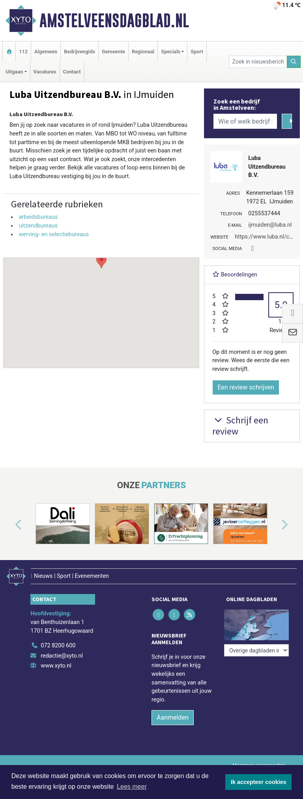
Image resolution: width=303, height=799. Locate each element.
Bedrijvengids (79, 52)
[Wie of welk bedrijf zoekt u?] (245, 121)
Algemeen (45, 52)
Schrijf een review (240, 426)
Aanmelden (173, 717)
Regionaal (143, 52)
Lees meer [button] (132, 786)
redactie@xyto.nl (62, 655)
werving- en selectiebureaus (54, 234)
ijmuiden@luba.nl (270, 225)
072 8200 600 (58, 645)
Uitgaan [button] (14, 72)
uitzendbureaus (38, 225)
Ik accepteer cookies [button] (258, 782)
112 (23, 52)
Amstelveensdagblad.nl (114, 20)
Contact (72, 72)
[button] (101, 305)
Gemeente (113, 52)
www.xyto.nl (56, 665)
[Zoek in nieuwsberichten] (258, 62)
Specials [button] (170, 52)
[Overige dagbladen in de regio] (256, 650)
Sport (197, 52)
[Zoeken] (294, 62)
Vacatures (45, 72)
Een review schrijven (245, 387)
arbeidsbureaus (38, 217)
